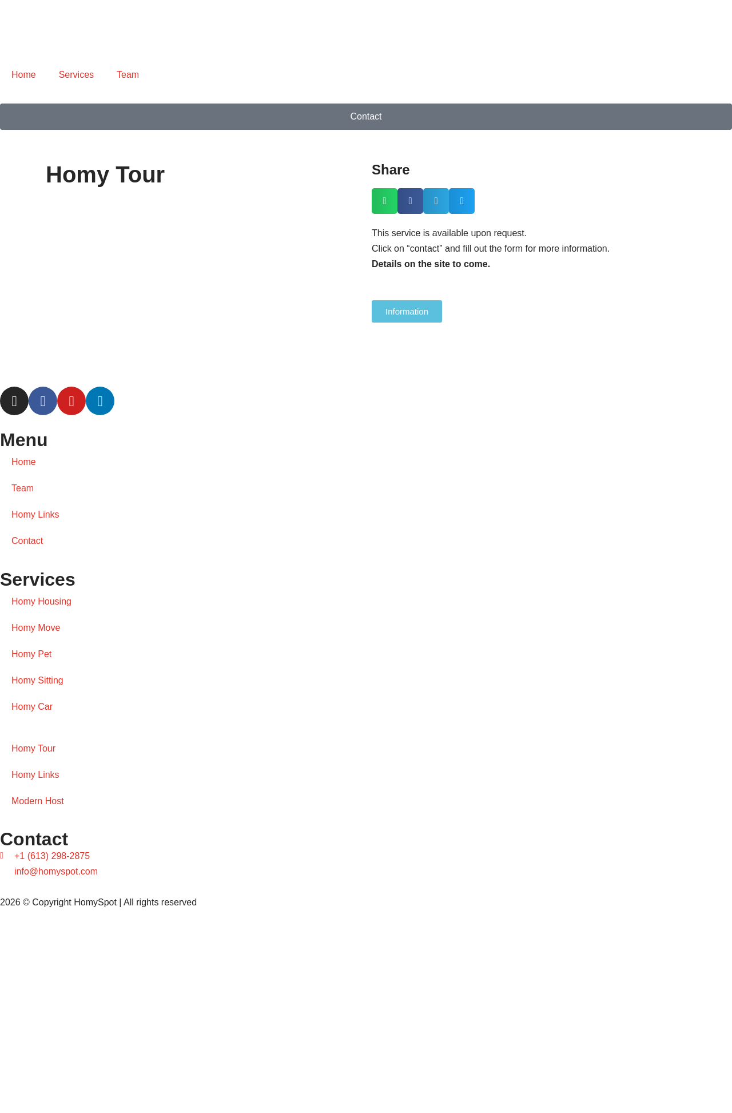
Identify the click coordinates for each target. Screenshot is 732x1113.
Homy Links (35, 514)
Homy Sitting (37, 680)
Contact (27, 541)
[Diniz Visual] (366, 1012)
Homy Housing (41, 601)
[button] (384, 201)
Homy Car (32, 706)
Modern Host (37, 801)
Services (76, 75)
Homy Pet (31, 654)
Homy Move (35, 628)
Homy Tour (33, 748)
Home (23, 75)
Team (128, 75)
